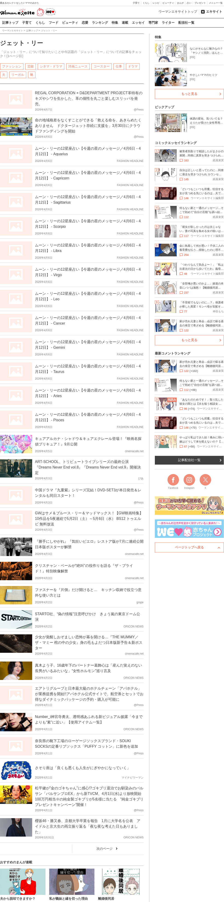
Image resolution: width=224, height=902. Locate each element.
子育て (136, 3)
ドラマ (133, 66)
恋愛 (85, 22)
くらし (146, 3)
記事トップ (10, 22)
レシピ (156, 3)
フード (53, 22)
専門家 (153, 22)
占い (189, 3)
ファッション (11, 66)
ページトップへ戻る (189, 547)
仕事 (119, 66)
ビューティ (168, 3)
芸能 (30, 66)
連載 (125, 22)
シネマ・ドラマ (51, 66)
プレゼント (200, 3)
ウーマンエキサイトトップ (178, 11)
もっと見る (189, 94)
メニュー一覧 (216, 3)
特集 (115, 22)
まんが (180, 3)
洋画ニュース (78, 66)
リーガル (17, 74)
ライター (168, 22)
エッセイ (138, 22)
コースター (102, 66)
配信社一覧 (186, 22)
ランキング (100, 22)
